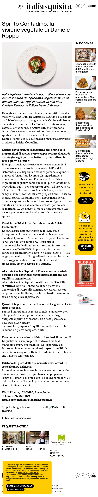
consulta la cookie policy (28, 472)
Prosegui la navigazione (19, 486)
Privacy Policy (15, 489)
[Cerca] (20, 6)
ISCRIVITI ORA (86, 247)
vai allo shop (86, 200)
